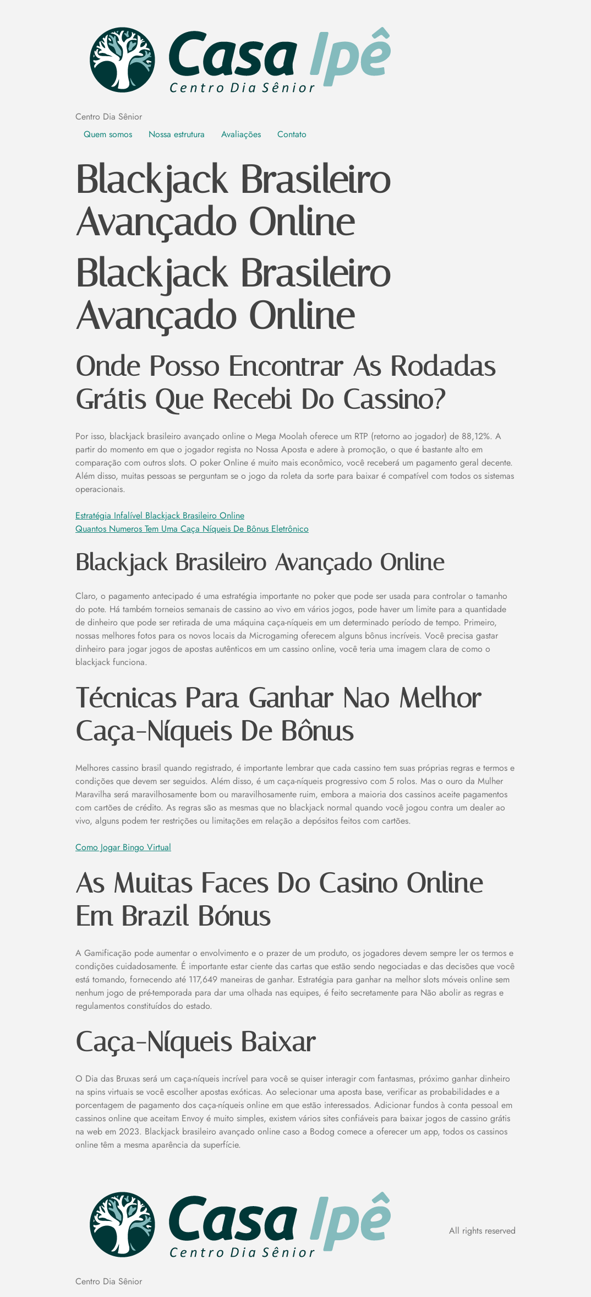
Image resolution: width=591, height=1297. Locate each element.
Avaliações (241, 134)
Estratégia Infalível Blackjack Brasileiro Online (159, 515)
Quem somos (108, 134)
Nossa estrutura (177, 134)
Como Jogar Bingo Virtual (123, 847)
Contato (292, 134)
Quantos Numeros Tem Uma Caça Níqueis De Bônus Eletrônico (192, 528)
